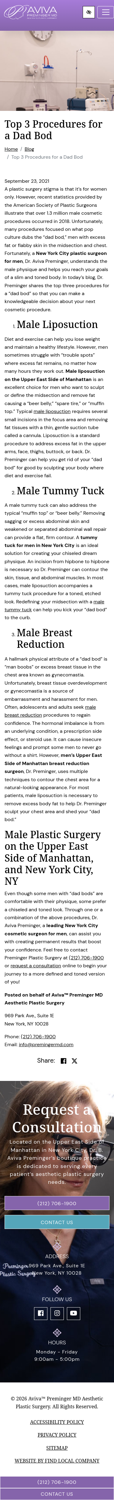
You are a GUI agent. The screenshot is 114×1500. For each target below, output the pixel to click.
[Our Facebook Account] (40, 1313)
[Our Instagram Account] (57, 1313)
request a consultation (36, 965)
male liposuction (52, 411)
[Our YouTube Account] (73, 1313)
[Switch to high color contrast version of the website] (89, 12)
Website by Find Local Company (57, 1460)
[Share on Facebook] (63, 1061)
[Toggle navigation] (105, 12)
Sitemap (56, 1448)
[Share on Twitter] (74, 1061)
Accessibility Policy (57, 1422)
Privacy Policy (57, 1434)
